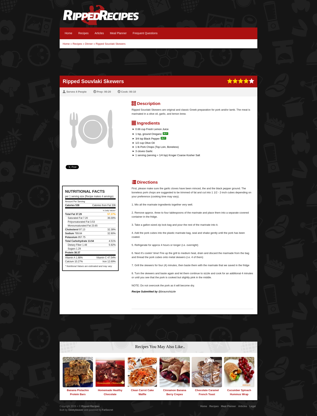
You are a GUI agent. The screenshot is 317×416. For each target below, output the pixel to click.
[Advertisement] (158, 61)
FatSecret (107, 410)
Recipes (83, 33)
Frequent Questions (145, 33)
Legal (252, 406)
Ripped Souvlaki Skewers (110, 43)
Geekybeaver (75, 410)
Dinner (89, 43)
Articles (99, 33)
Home (68, 33)
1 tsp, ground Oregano (148, 133)
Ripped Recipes (101, 17)
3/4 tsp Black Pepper (147, 138)
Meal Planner (118, 33)
